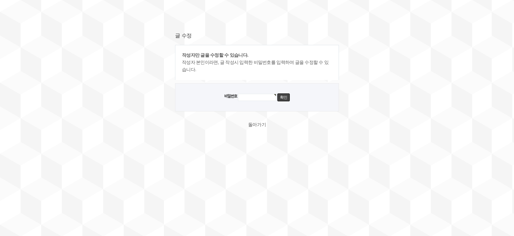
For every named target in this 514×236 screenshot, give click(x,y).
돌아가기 (257, 124)
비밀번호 (230, 96)
